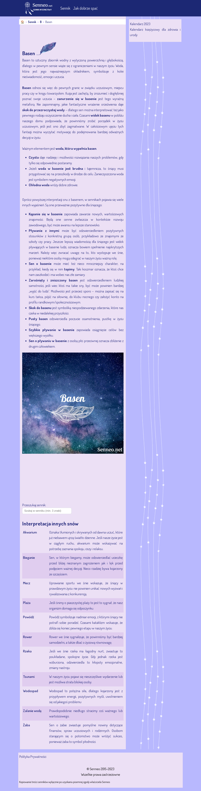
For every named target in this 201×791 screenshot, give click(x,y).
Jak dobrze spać (85, 8)
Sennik (65, 8)
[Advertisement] (80, 33)
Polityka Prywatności (32, 756)
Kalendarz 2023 (140, 24)
